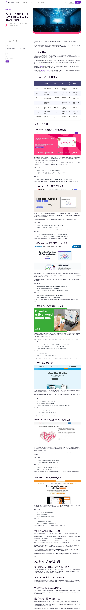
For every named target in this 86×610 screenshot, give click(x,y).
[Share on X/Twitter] (13, 41)
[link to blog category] (10, 9)
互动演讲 (41, 66)
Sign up (77, 2)
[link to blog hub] (7, 9)
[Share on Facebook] (16, 41)
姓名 (6, 51)
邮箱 (6, 56)
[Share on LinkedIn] (10, 41)
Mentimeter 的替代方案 (46, 70)
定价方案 (37, 2)
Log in (71, 2)
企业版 (42, 2)
